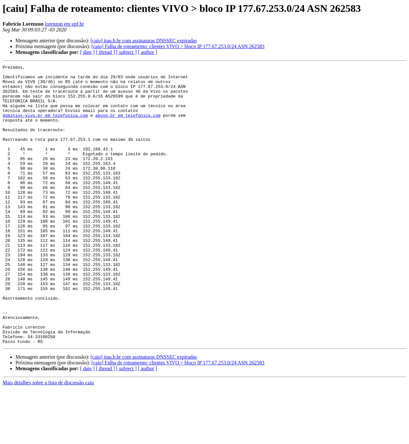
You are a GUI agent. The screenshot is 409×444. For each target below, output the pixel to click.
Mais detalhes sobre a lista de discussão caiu (48, 438)
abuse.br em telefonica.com (128, 126)
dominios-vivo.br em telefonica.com (45, 126)
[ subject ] (126, 52)
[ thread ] (105, 52)
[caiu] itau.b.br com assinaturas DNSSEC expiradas (144, 40)
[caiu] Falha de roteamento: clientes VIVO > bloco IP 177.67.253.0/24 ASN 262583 (177, 46)
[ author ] (147, 52)
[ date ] (87, 52)
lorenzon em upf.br (64, 24)
